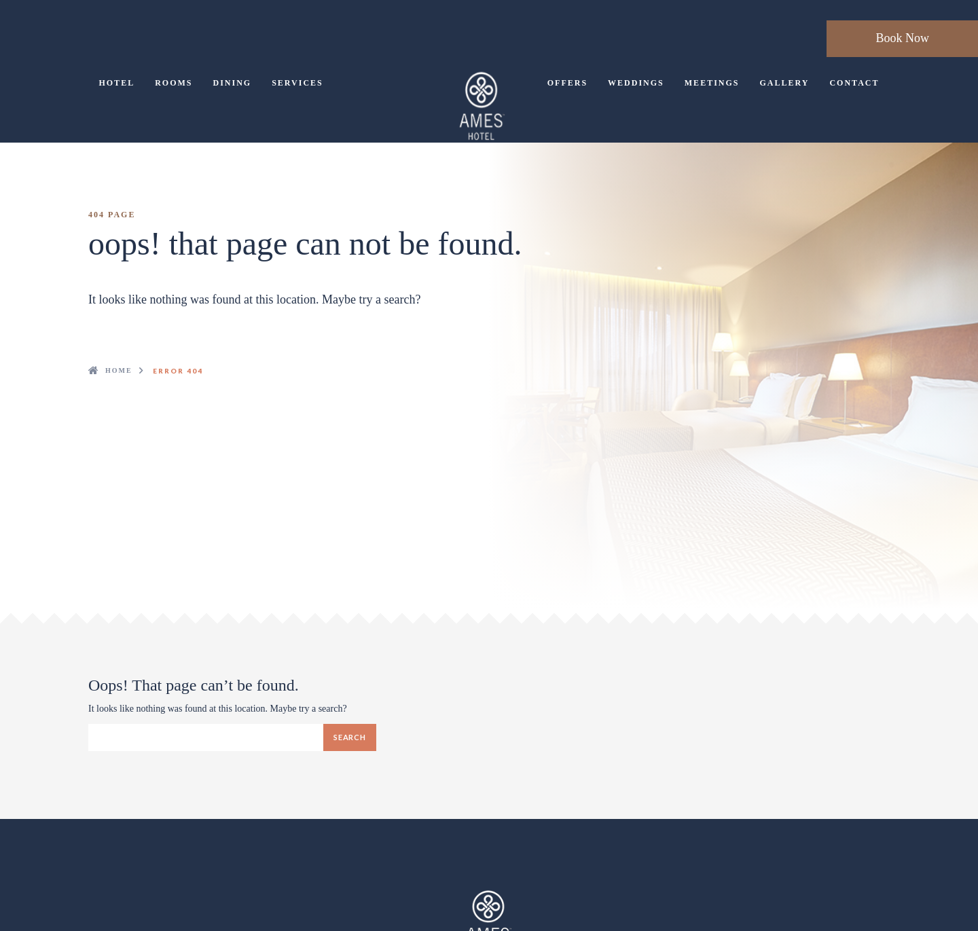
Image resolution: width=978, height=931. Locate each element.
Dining (232, 83)
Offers (567, 83)
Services (297, 83)
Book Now (902, 38)
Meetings (712, 83)
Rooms (173, 83)
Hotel (116, 83)
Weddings (636, 83)
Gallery (784, 83)
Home (118, 370)
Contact (854, 83)
